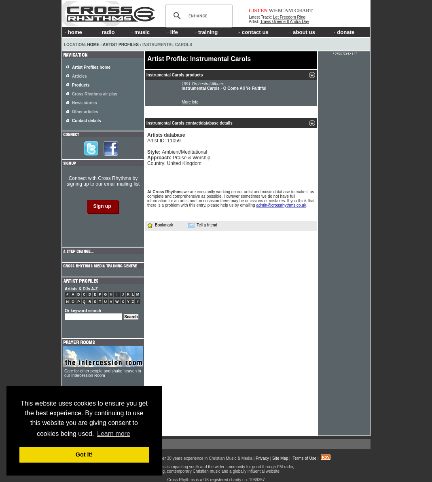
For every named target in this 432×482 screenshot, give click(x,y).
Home (93, 44)
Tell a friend (202, 225)
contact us (253, 32)
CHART (303, 10)
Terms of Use (304, 458)
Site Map (280, 458)
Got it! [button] (84, 454)
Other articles (85, 112)
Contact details (86, 120)
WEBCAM (281, 10)
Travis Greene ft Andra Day (284, 21)
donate (343, 32)
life (171, 32)
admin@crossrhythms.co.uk (281, 205)
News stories (84, 103)
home (73, 32)
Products (80, 85)
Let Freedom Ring (289, 17)
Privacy (262, 458)
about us (301, 32)
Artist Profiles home (91, 67)
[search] (197, 16)
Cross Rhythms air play (94, 94)
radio (105, 32)
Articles (79, 76)
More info (190, 102)
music (139, 32)
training (205, 32)
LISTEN (258, 10)
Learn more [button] (113, 433)
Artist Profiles (121, 44)
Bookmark (160, 225)
